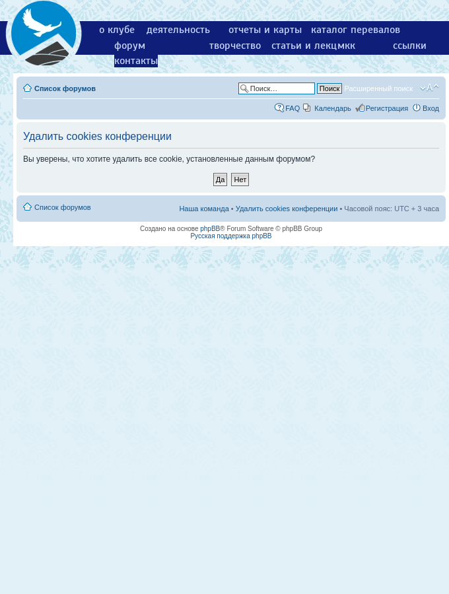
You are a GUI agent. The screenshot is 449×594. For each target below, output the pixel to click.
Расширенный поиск (378, 88)
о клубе (117, 29)
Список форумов (65, 88)
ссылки (410, 45)
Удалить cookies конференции (287, 209)
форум (129, 45)
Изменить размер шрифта (429, 88)
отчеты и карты (265, 29)
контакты (136, 60)
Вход (431, 108)
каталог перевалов (355, 29)
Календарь (332, 108)
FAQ (292, 108)
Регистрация (387, 108)
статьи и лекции (310, 45)
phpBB (210, 228)
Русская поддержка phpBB (230, 236)
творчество (235, 45)
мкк (346, 45)
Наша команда (203, 209)
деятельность (178, 29)
